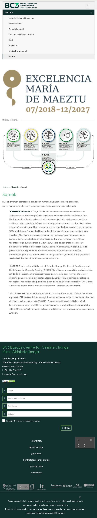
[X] (80, 497)
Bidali (66, 427)
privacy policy (34, 421)
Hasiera (6, 187)
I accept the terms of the (23, 421)
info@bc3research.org (15, 374)
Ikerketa (15, 187)
